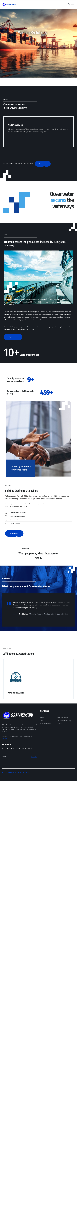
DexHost (4, 739)
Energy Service (62, 715)
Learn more (42, 164)
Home (42, 715)
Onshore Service (62, 718)
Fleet (41, 720)
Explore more (13, 337)
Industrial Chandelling (64, 720)
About (42, 718)
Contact (59, 723)
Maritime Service (45, 723)
